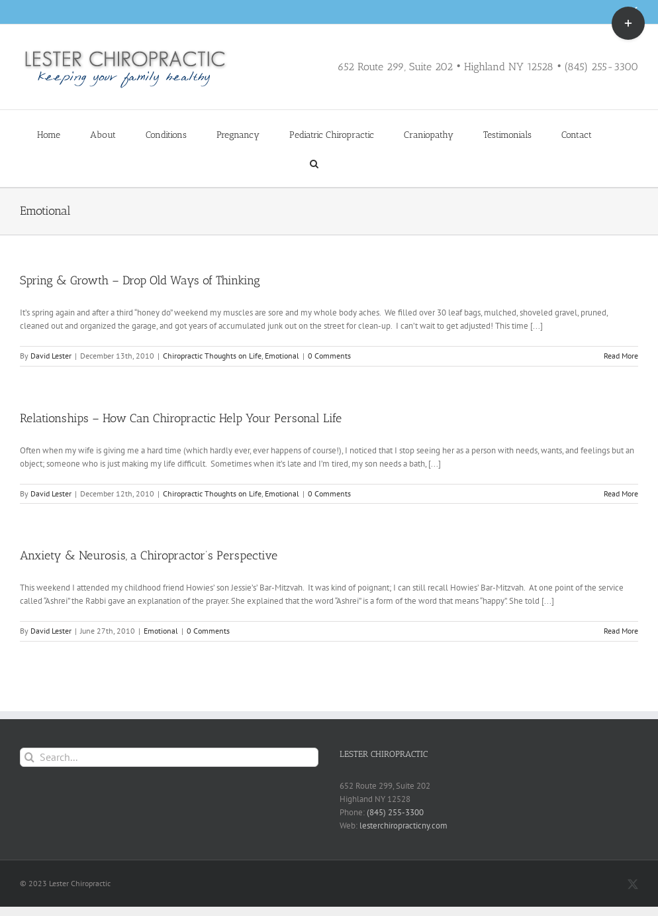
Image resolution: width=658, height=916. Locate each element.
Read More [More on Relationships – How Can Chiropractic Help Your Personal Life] (621, 493)
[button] (314, 162)
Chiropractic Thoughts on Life (212, 356)
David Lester (50, 356)
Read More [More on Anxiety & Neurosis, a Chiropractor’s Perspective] (621, 631)
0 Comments (329, 356)
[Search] (29, 757)
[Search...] (169, 757)
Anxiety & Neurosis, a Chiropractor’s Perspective (148, 555)
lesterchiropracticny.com (403, 825)
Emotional (282, 356)
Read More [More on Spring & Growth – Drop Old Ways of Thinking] (621, 356)
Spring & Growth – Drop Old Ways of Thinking (140, 280)
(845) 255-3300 (395, 812)
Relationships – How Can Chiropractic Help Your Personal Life (181, 418)
